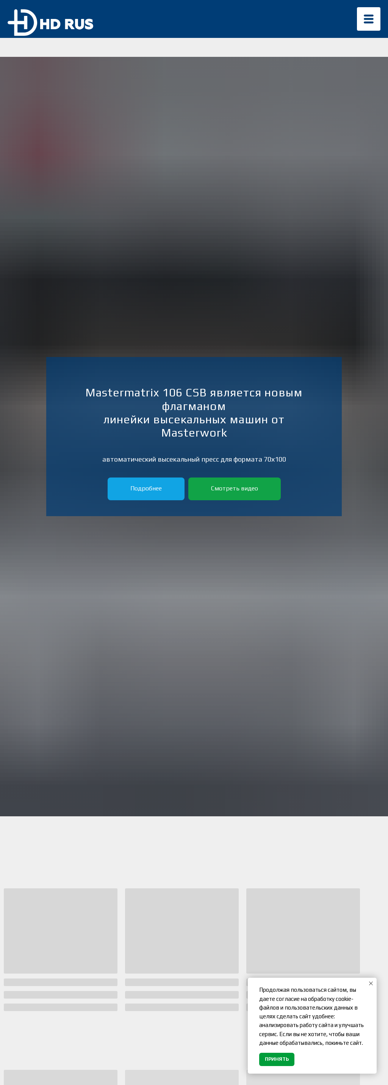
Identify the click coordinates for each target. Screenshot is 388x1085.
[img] (368, 19)
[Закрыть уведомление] (371, 983)
